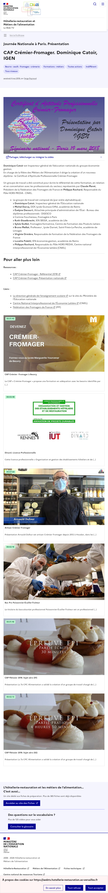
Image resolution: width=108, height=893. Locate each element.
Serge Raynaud (30, 78)
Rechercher (95, 4)
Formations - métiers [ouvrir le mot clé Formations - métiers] (54, 66)
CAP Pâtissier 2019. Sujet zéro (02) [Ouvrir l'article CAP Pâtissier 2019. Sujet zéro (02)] (21, 752)
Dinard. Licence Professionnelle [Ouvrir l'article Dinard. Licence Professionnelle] (20, 452)
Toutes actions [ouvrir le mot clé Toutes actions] (75, 66)
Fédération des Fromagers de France (32, 307)
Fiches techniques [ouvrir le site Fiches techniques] (73, 868)
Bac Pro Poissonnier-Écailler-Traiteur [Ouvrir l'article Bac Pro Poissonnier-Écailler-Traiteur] (22, 602)
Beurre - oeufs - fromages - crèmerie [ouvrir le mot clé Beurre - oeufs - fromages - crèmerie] (22, 66)
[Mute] (96, 150)
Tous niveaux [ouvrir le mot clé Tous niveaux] (11, 71)
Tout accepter (95, 888)
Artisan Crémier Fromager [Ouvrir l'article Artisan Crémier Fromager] (17, 527)
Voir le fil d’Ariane (17, 35)
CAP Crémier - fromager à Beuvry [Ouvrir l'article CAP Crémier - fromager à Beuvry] (21, 374)
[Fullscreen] (100, 150)
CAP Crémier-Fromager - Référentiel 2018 (35, 274)
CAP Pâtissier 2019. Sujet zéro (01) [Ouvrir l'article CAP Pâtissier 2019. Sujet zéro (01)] (21, 677)
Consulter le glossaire (21, 826)
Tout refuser (74, 888)
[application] (54, 125)
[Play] (54, 125)
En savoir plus (53, 888)
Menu (103, 4)
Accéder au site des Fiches (20, 803)
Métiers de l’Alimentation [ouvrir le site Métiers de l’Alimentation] (45, 868)
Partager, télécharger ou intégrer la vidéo (30, 157)
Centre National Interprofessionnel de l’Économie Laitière (44, 303)
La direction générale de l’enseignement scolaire (39, 295)
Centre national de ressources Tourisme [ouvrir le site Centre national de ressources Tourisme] (22, 874)
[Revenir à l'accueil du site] (13, 845)
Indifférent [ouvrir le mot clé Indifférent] (91, 66)
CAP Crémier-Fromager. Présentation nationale (38, 278)
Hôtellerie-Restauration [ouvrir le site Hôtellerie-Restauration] (14, 868)
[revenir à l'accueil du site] (54, 22)
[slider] (52, 151)
